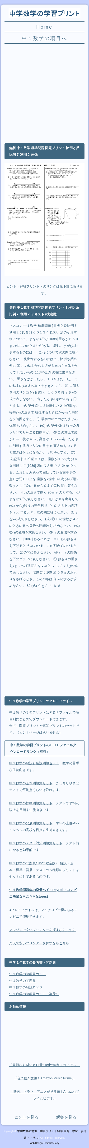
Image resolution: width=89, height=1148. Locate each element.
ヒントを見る (26, 1117)
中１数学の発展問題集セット (30, 823)
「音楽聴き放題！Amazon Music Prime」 (44, 1078)
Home (44, 27)
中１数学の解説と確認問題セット (34, 763)
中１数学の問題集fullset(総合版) (33, 863)
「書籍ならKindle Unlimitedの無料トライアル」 (44, 1065)
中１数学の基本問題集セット (30, 783)
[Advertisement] (44, 92)
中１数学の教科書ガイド (27, 974)
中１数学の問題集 (22, 980)
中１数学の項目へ (44, 38)
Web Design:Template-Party (44, 1143)
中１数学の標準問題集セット (30, 803)
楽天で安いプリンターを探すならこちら (39, 943)
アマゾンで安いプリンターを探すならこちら (42, 930)
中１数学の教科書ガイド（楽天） (34, 994)
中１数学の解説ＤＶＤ (25, 987)
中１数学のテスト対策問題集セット (35, 843)
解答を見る (66, 1117)
